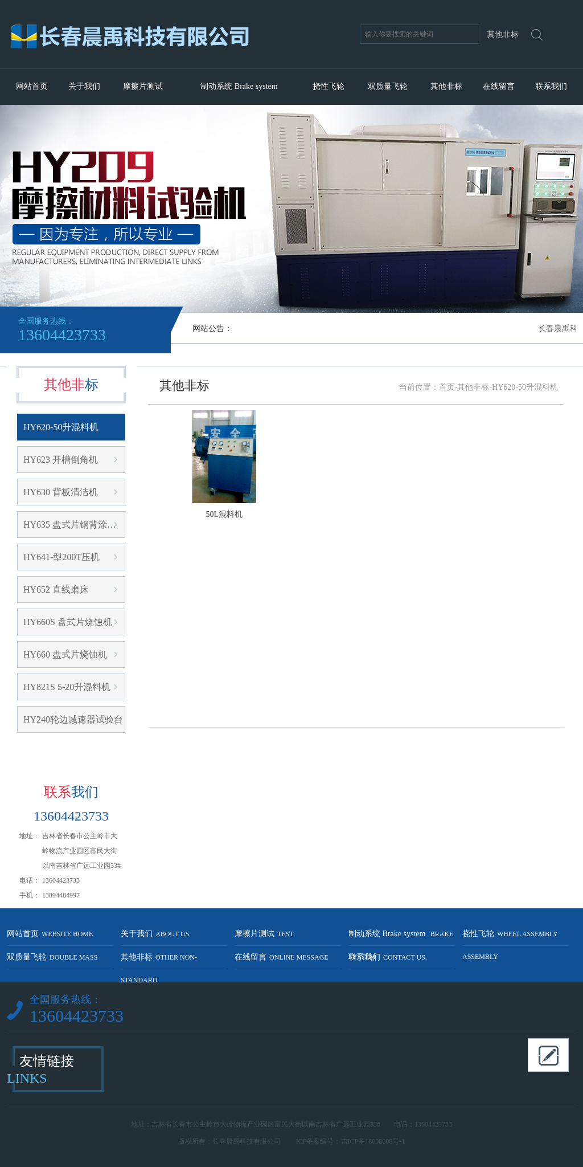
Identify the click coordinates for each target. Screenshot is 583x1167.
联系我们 (551, 86)
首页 (447, 387)
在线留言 (499, 86)
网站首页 (32, 86)
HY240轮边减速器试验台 (73, 719)
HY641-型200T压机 (61, 557)
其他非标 (446, 86)
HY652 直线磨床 (56, 589)
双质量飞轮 (388, 86)
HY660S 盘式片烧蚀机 (67, 622)
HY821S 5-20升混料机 (66, 687)
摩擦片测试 (143, 86)
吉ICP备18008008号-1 (373, 1141)
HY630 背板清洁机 (60, 492)
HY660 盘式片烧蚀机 (65, 654)
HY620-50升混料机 (60, 427)
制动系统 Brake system (238, 86)
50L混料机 (224, 514)
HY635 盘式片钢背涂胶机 (74, 524)
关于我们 (84, 86)
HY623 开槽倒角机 (60, 459)
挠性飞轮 (328, 86)
